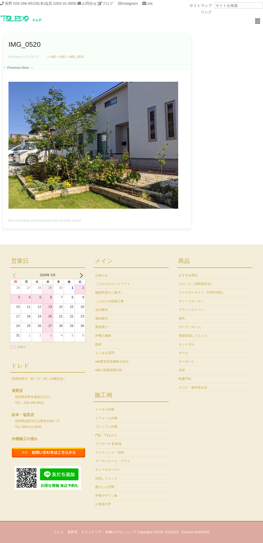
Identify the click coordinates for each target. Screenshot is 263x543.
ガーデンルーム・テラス (112, 461)
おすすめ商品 (188, 275)
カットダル (187, 344)
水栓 (182, 370)
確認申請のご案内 (108, 292)
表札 (182, 318)
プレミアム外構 (106, 426)
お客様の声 (103, 504)
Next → (27, 68)
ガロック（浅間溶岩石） (196, 284)
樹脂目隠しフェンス (193, 335)
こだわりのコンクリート (112, 284)
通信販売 (101, 318)
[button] (257, 21)
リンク (206, 12)
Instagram (129, 3)
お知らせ (101, 275)
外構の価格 (103, 335)
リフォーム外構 (106, 418)
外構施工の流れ (25, 439)
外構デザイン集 (106, 496)
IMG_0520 (76, 57)
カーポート (187, 361)
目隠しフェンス (106, 478)
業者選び (101, 327)
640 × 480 (58, 57)
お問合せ (89, 3)
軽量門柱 (185, 379)
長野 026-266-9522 (20, 3)
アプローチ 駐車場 (108, 444)
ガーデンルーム (190, 327)
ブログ (107, 3)
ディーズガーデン (108, 470)
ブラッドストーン (191, 310)
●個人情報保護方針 (108, 370)
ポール (183, 353)
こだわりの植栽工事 (109, 301)
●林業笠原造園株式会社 (112, 361)
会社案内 (101, 310)
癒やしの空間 (104, 487)
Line (149, 3)
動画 (98, 344)
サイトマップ (201, 5)
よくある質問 (104, 353)
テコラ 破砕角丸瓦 (193, 387)
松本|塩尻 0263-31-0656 (56, 3)
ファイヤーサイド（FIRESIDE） (202, 292)
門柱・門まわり (106, 435)
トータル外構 (104, 409)
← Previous (12, 68)
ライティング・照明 (109, 452)
